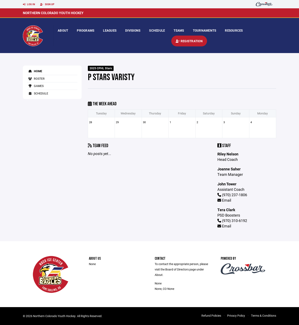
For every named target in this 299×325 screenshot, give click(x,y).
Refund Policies (211, 316)
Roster (36, 79)
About (63, 30)
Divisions (132, 30)
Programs (85, 30)
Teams (179, 30)
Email (224, 200)
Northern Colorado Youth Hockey (53, 13)
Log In (29, 4)
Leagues (109, 30)
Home (34, 71)
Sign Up (47, 4)
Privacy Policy (236, 316)
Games (35, 86)
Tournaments (204, 30)
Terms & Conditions (263, 316)
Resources (234, 30)
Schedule (157, 30)
